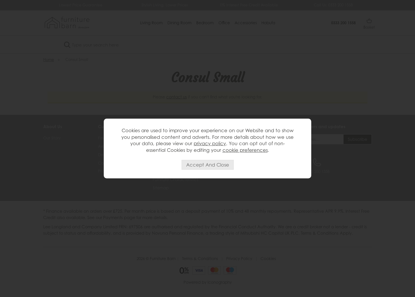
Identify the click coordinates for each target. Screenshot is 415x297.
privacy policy (210, 143)
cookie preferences (245, 150)
